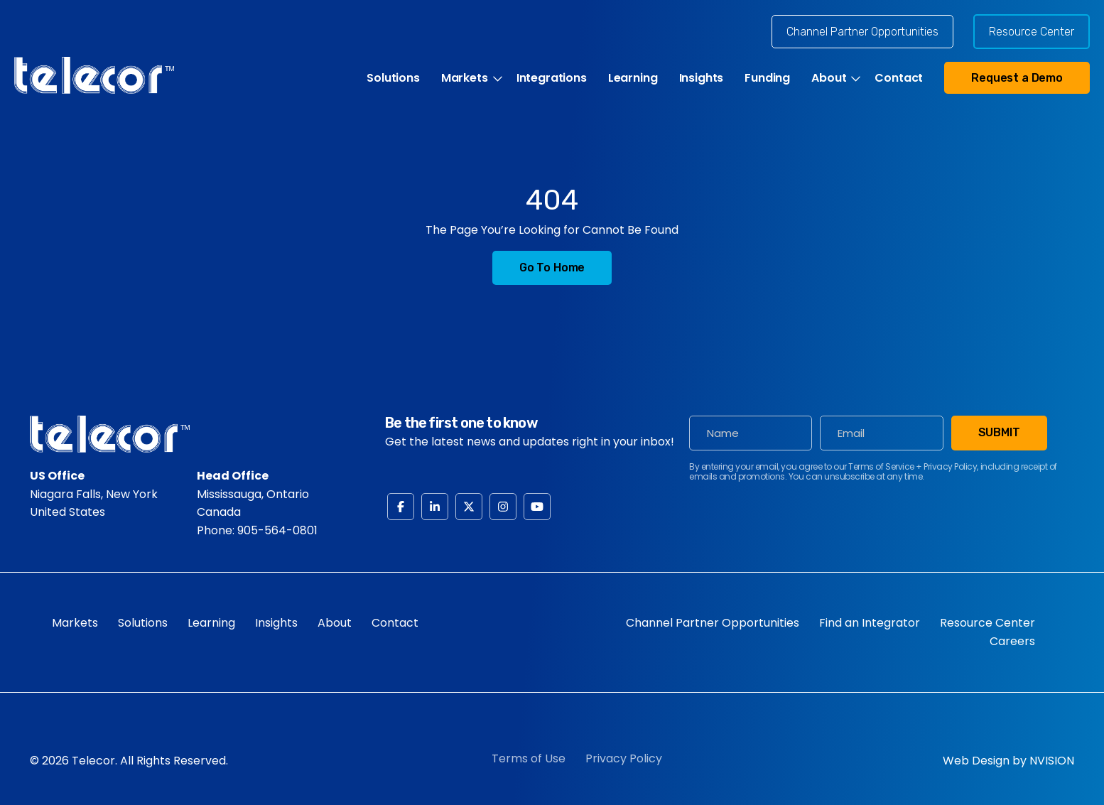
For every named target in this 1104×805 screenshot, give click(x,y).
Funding (767, 78)
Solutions (393, 78)
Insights (701, 78)
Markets (464, 78)
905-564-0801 (277, 530)
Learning (633, 78)
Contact (899, 78)
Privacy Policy (623, 758)
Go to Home (552, 267)
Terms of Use (528, 758)
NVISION (1051, 760)
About (828, 78)
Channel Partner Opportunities (862, 31)
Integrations (551, 78)
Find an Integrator (869, 623)
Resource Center (1031, 31)
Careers (1012, 641)
